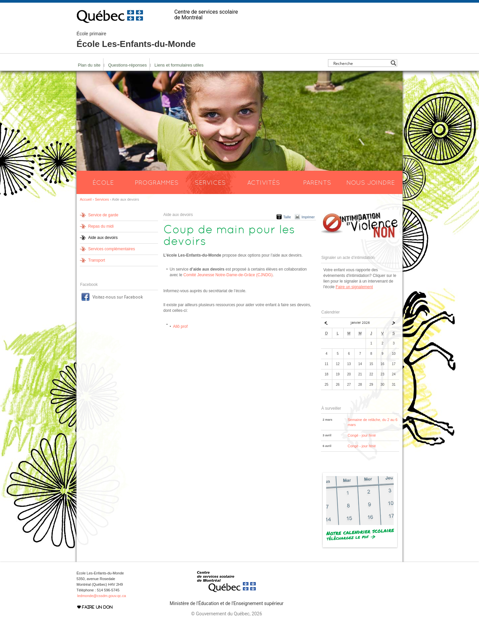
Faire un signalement (354, 287)
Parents (317, 182)
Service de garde (103, 215)
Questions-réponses (127, 65)
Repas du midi (101, 226)
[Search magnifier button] (393, 63)
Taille (287, 217)
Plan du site (89, 65)
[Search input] (360, 63)
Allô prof (180, 326)
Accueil (85, 199)
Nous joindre (370, 182)
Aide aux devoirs (103, 237)
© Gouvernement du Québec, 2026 (226, 613)
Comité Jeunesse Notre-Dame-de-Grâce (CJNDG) (227, 275)
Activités (263, 182)
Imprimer (308, 217)
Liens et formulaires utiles (178, 65)
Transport (96, 260)
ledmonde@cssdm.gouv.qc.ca (101, 596)
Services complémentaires (111, 249)
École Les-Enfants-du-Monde (136, 40)
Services (210, 182)
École (103, 182)
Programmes (157, 182)
